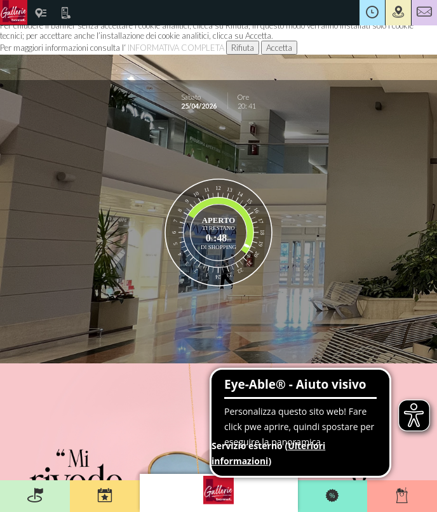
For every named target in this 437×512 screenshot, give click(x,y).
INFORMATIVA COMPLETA (176, 48)
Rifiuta (242, 48)
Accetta (279, 48)
